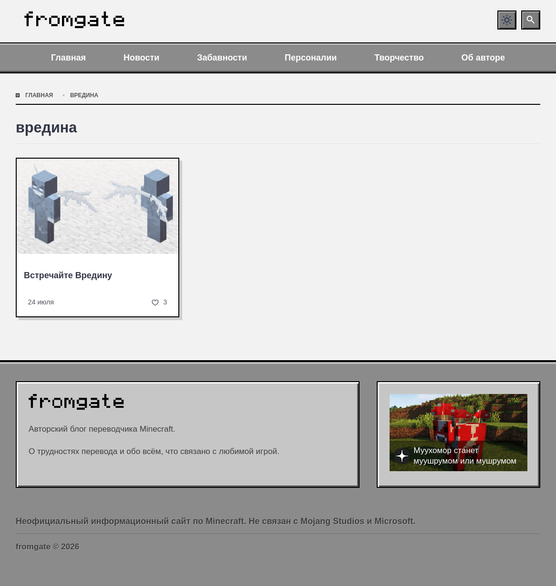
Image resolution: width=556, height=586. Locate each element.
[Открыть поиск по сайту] (530, 20)
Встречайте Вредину (68, 275)
